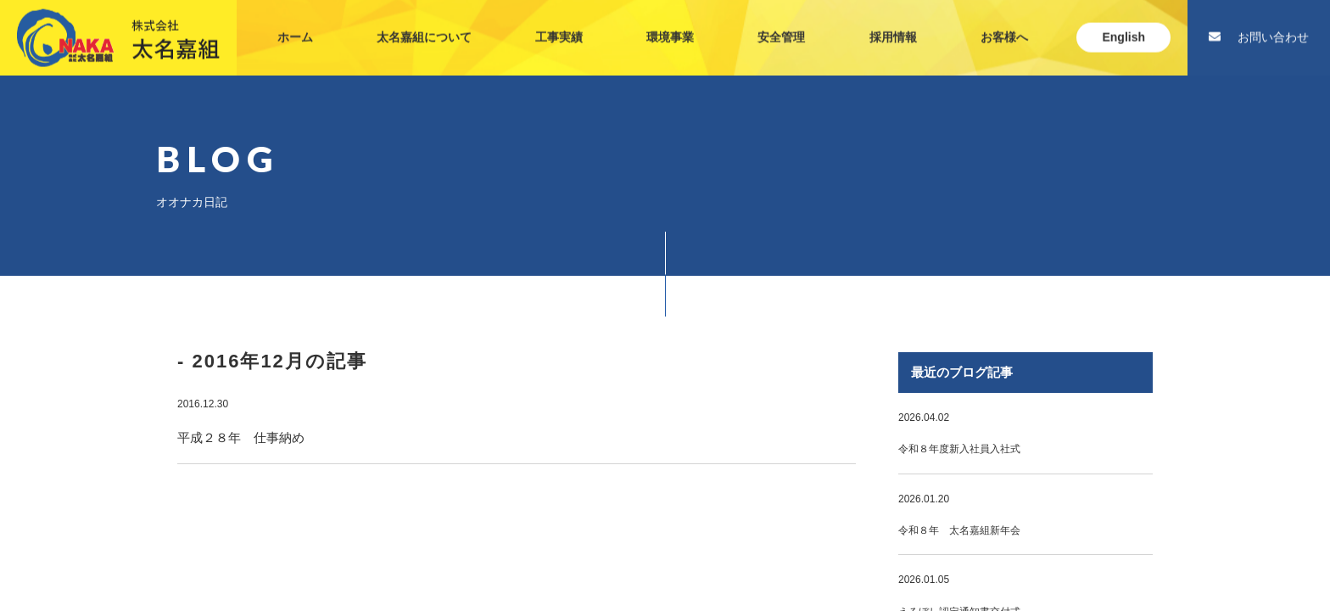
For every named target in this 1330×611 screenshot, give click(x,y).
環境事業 (670, 20)
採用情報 (893, 20)
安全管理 (781, 20)
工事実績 (559, 20)
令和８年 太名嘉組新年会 (959, 530)
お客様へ (1004, 20)
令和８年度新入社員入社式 (959, 449)
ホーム (295, 20)
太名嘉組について (424, 20)
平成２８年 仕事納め (241, 437)
